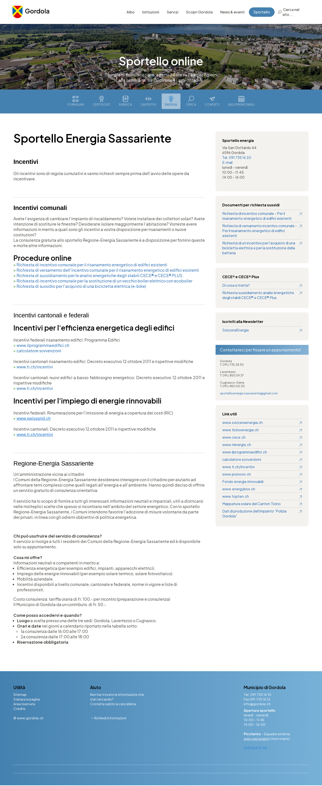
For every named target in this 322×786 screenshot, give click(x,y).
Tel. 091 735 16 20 (236, 158)
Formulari (74, 101)
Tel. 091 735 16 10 (257, 695)
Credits (19, 709)
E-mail (227, 163)
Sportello (260, 12)
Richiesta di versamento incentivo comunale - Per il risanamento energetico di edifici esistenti (259, 231)
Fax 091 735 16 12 (257, 700)
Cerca (191, 101)
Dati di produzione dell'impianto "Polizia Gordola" (254, 514)
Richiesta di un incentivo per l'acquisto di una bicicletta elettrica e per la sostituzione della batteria (258, 248)
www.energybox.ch (238, 489)
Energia (171, 101)
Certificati (101, 101)
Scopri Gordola (198, 12)
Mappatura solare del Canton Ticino (251, 504)
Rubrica (125, 101)
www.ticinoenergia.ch (240, 430)
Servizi (171, 12)
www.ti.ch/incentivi (35, 367)
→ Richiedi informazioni (108, 718)
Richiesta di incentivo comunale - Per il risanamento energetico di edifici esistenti (256, 216)
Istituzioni (149, 12)
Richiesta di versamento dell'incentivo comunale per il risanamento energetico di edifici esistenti (108, 270)
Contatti (213, 101)
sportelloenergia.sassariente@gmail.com (249, 394)
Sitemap (20, 695)
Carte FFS (148, 101)
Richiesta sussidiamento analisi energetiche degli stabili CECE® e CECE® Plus (258, 296)
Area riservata (24, 704)
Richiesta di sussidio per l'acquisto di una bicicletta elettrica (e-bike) (81, 286)
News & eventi (231, 12)
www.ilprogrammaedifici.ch (43, 345)
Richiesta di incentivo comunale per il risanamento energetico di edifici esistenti (92, 265)
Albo (129, 12)
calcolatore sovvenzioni (39, 351)
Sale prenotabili (242, 101)
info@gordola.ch (257, 704)
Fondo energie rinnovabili (242, 482)
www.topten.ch (235, 497)
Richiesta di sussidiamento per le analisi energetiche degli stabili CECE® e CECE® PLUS (99, 276)
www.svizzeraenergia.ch (242, 423)
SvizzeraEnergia (235, 330)
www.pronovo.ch (236, 474)
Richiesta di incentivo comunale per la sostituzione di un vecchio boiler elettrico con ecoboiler (104, 281)
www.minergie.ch (236, 445)
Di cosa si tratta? (236, 286)
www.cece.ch (234, 438)
